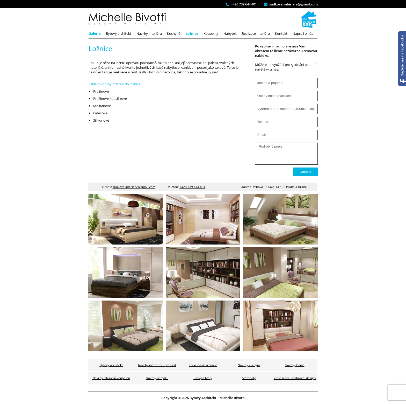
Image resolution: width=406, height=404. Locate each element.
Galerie (95, 33)
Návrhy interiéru (149, 33)
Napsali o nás (303, 33)
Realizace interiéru (256, 33)
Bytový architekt (118, 33)
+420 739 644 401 (192, 187)
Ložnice (192, 33)
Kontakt (281, 33)
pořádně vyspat (206, 72)
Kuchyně (173, 33)
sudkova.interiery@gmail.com (134, 187)
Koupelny (211, 33)
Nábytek (230, 33)
